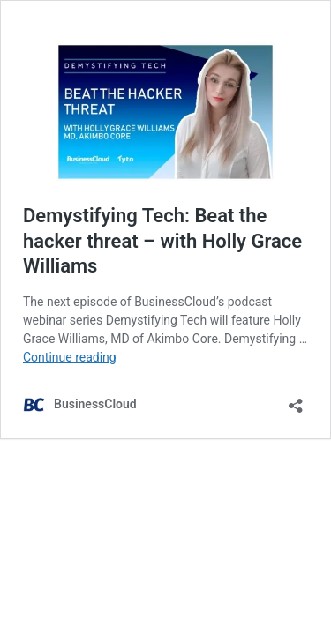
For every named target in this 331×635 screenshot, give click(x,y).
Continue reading (70, 357)
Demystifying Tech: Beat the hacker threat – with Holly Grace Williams (162, 241)
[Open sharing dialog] (295, 400)
